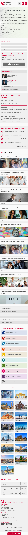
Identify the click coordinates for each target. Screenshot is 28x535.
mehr (3, 35)
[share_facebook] (12, 533)
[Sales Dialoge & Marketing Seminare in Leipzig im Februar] (23, 3)
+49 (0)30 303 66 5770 (8, 517)
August (17, 488)
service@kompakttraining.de (17, 520)
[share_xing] (9, 533)
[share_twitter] (15, 533)
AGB (7, 527)
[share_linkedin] (19, 533)
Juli (11, 488)
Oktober (11, 493)
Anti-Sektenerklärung (16, 527)
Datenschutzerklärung (10, 530)
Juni (23, 483)
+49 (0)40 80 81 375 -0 (8, 508)
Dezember (23, 493)
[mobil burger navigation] (19, 3)
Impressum (20, 530)
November (17, 493)
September (23, 488)
